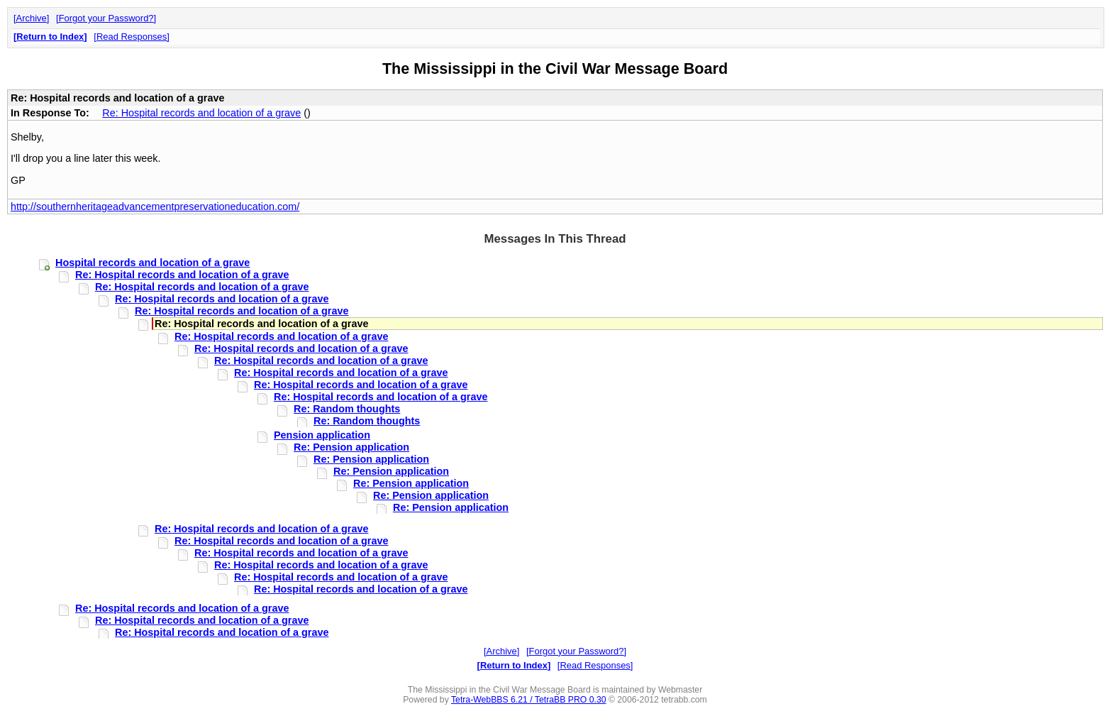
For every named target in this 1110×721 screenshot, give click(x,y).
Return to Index (50, 36)
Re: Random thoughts (347, 408)
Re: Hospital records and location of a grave (201, 113)
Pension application (322, 435)
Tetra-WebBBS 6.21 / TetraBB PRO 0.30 (528, 700)
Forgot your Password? (106, 18)
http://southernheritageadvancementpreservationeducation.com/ (155, 206)
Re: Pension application (351, 447)
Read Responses (131, 36)
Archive (31, 18)
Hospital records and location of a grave (152, 262)
